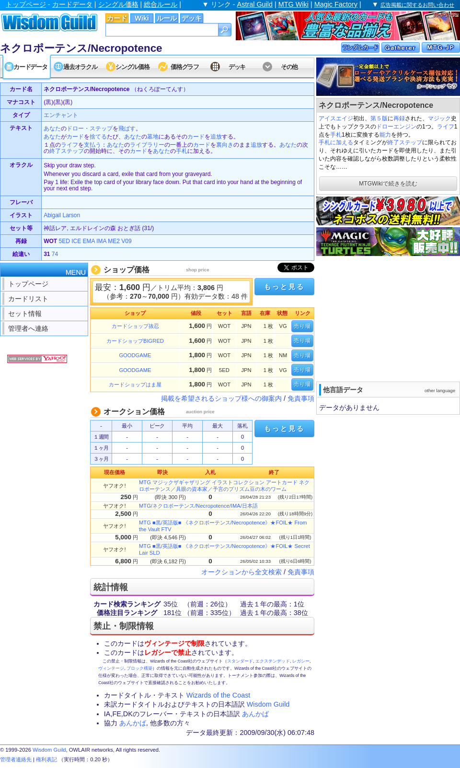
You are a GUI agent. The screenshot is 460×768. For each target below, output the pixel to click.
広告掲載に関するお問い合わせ (417, 5)
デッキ (192, 18)
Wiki (142, 18)
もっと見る (284, 287)
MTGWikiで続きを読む (388, 183)
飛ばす (127, 128)
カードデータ (72, 4)
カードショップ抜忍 (135, 326)
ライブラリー (147, 144)
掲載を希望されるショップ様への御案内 (221, 398)
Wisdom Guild (268, 704)
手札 (336, 134)
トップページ (26, 4)
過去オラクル (80, 66)
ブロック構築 (139, 668)
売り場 (302, 326)
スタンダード (240, 661)
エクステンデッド (272, 661)
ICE (76, 241)
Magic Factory (335, 4)
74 (55, 254)
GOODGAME (135, 355)
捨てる (98, 136)
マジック (439, 118)
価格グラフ (185, 66)
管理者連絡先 (16, 759)
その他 (289, 66)
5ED (64, 241)
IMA (101, 241)
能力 (385, 134)
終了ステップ (405, 142)
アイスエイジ (336, 118)
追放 (216, 136)
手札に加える (336, 142)
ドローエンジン (396, 126)
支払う (92, 144)
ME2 (114, 241)
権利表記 (46, 759)
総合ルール (160, 4)
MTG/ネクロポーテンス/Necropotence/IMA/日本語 (198, 506)
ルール (167, 18)
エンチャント (61, 115)
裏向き (224, 144)
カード (117, 18)
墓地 (153, 136)
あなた (52, 128)
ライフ (445, 126)
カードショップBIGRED (135, 341)
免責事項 (301, 398)
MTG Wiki (293, 4)
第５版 (379, 118)
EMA (89, 241)
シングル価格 (118, 4)
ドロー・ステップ (90, 128)
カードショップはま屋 (135, 384)
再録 (399, 118)
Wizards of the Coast (218, 695)
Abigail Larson (62, 215)
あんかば (255, 714)
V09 (126, 241)
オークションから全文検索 (241, 572)
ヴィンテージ (111, 668)
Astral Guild (255, 4)
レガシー (301, 661)
